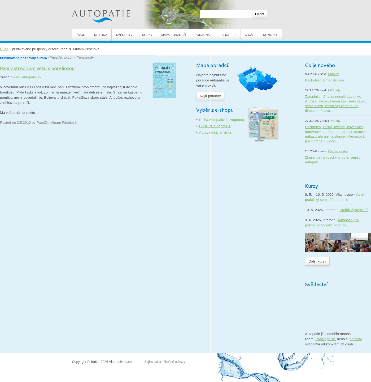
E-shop (227, 35)
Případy (333, 74)
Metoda (100, 35)
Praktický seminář (354, 210)
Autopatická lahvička (215, 132)
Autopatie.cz (82, 2)
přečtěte (355, 339)
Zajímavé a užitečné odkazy (165, 362)
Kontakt (270, 35)
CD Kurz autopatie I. (215, 126)
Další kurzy (317, 261)
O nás (249, 35)
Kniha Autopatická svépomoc (222, 120)
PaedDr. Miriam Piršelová (70, 58)
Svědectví (124, 35)
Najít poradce (210, 96)
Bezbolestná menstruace (324, 80)
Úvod (81, 35)
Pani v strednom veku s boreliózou (37, 68)
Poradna (202, 35)
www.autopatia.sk (27, 77)
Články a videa (338, 151)
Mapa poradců (173, 35)
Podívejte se (325, 339)
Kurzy (147, 35)
